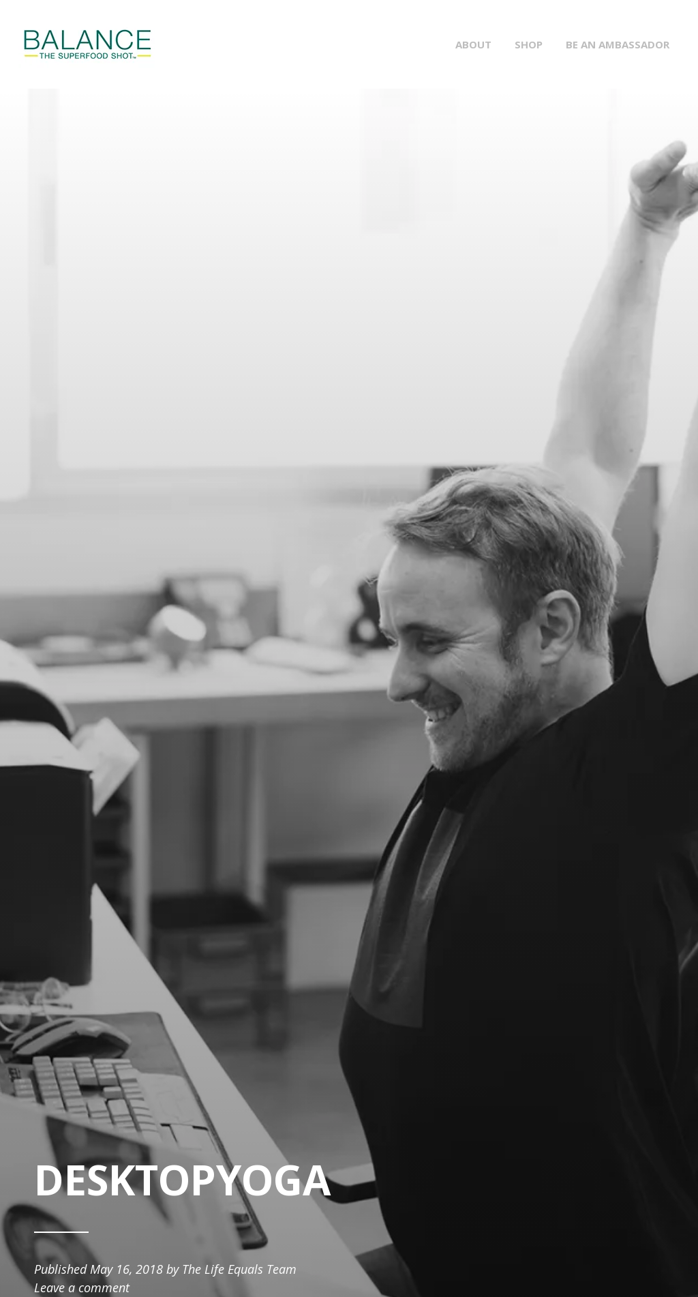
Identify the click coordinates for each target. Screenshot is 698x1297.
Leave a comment (82, 1287)
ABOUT (473, 44)
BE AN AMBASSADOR (617, 44)
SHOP (529, 44)
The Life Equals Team (239, 1269)
